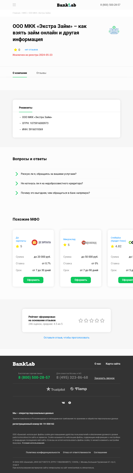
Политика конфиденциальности (43, 452)
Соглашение (100, 452)
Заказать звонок (104, 378)
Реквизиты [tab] (25, 107)
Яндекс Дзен (69, 402)
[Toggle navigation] (14, 4)
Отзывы (41, 72)
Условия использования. (33, 443)
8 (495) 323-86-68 (72, 377)
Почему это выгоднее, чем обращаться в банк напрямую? (55, 192)
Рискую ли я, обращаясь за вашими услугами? (48, 173)
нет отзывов (31, 49)
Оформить (33, 279)
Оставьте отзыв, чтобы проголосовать (66, 337)
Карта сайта (113, 363)
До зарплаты (21, 239)
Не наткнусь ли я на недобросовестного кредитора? (52, 183)
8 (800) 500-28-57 (110, 4)
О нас (97, 363)
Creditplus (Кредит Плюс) (118, 239)
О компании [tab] (20, 72)
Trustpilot (55, 389)
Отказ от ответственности (77, 452)
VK (63, 402)
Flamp (78, 389)
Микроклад (69, 239)
